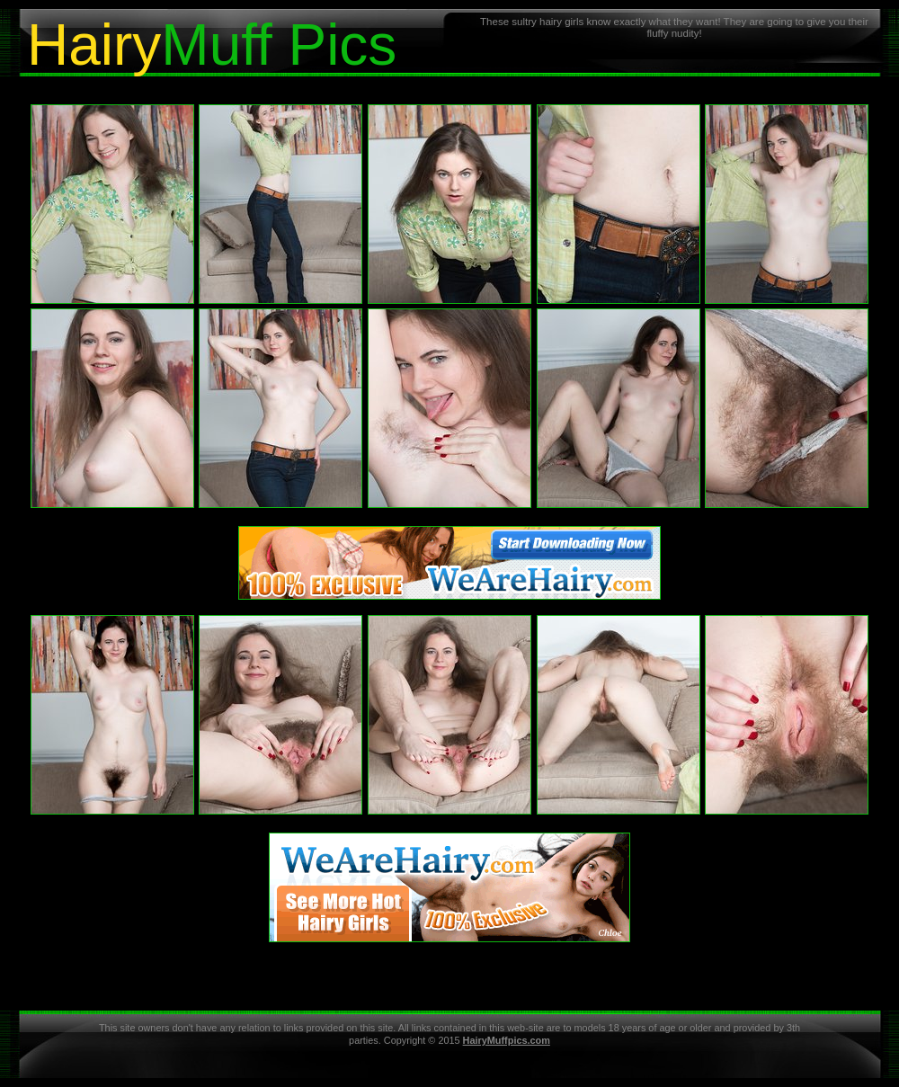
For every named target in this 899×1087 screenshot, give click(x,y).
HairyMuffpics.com (506, 1040)
